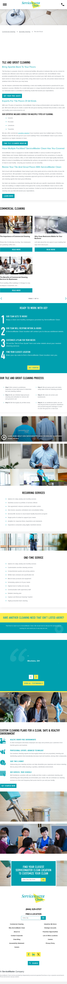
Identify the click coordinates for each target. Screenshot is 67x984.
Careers (50, 940)
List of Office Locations (50, 936)
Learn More (8, 196)
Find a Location (33, 914)
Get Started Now (8, 786)
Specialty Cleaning (24, 31)
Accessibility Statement (16, 943)
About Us (17, 932)
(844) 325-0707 (33, 910)
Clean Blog (16, 940)
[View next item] (36, 677)
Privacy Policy (50, 943)
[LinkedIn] (33, 954)
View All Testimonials (33, 684)
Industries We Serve (50, 924)
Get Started (34, 368)
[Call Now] (62, 4)
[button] (5, 4)
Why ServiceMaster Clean (17, 928)
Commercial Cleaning (8, 31)
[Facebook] (28, 954)
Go (43, 880)
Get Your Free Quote (12, 96)
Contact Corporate (17, 936)
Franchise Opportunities (50, 932)
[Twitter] (38, 954)
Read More (16, 250)
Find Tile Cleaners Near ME (15, 143)
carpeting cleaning (23, 133)
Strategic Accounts (50, 928)
